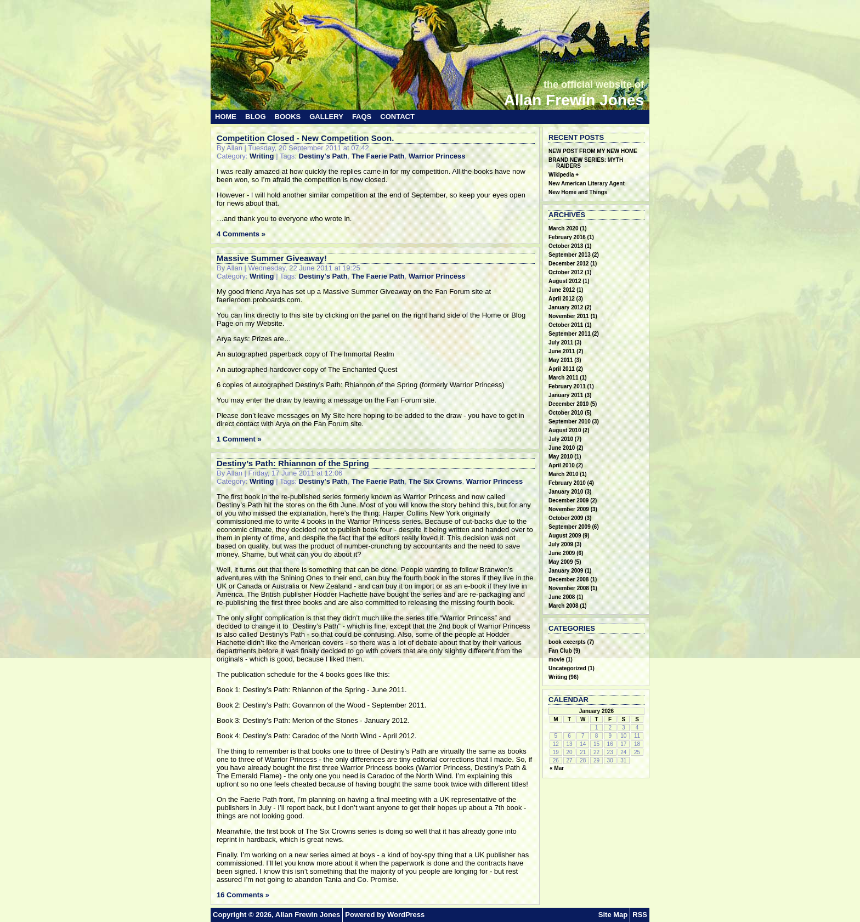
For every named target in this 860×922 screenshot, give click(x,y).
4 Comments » (241, 234)
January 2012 (565, 307)
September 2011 (569, 334)
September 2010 (569, 421)
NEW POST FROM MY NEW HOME (592, 151)
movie (556, 660)
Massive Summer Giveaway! (272, 258)
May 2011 (560, 360)
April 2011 (561, 369)
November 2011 (568, 316)
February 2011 (567, 386)
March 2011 (563, 378)
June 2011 (561, 351)
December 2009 (568, 500)
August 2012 (564, 281)
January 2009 (565, 571)
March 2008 (563, 606)
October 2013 (565, 246)
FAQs (361, 116)
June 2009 (561, 553)
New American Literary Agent (586, 183)
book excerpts (567, 642)
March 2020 (563, 228)
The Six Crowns (435, 481)
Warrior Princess (437, 156)
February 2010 (567, 483)
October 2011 (565, 325)
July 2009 (560, 544)
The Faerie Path (378, 156)
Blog (255, 116)
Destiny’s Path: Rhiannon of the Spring (293, 463)
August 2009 (564, 536)
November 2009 (568, 509)
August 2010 (564, 430)
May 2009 (560, 562)
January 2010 (565, 492)
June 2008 (561, 597)
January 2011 (565, 395)
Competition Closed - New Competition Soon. (305, 138)
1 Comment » (239, 439)
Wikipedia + (563, 175)
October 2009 (565, 518)
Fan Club (560, 651)
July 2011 (560, 343)
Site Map (612, 914)
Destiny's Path (323, 156)
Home (225, 116)
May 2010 (560, 457)
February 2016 (567, 237)
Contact (397, 116)
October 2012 (565, 272)
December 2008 (568, 579)
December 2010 (568, 404)
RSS (639, 914)
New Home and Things (577, 192)
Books (288, 116)
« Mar (557, 768)
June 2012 (561, 290)
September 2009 (569, 527)
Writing (262, 156)
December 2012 (568, 264)
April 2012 (561, 299)
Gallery (326, 116)
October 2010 (565, 413)
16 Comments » (243, 895)
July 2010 (560, 439)
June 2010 (561, 448)
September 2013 (569, 255)
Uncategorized (567, 668)
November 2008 (568, 588)
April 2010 (561, 465)
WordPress (406, 914)
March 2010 (563, 474)
